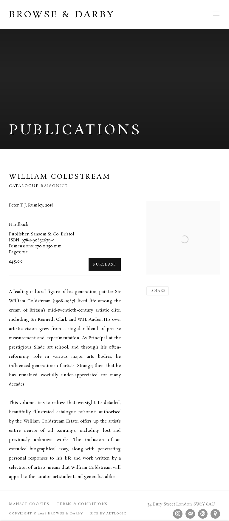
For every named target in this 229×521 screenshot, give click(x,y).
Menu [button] (215, 14)
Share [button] (158, 291)
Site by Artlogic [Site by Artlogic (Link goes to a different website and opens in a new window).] (108, 513)
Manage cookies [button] (29, 504)
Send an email (203, 514)
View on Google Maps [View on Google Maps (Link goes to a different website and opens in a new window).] (215, 514)
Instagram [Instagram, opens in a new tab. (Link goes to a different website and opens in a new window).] (177, 514)
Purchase (104, 264)
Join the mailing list (190, 514)
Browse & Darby (62, 15)
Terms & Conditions (82, 504)
